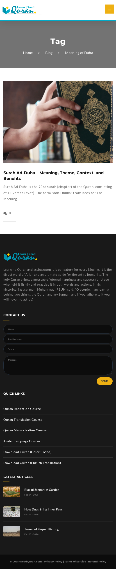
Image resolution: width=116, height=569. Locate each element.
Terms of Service (75, 561)
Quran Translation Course (22, 419)
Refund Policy (97, 561)
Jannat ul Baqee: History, (41, 529)
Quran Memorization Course (25, 430)
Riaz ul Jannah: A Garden (41, 489)
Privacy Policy (53, 561)
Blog (48, 52)
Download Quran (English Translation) (32, 463)
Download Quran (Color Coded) (27, 452)
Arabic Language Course (21, 441)
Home (28, 52)
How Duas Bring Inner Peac (43, 509)
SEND (104, 381)
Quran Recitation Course (22, 409)
